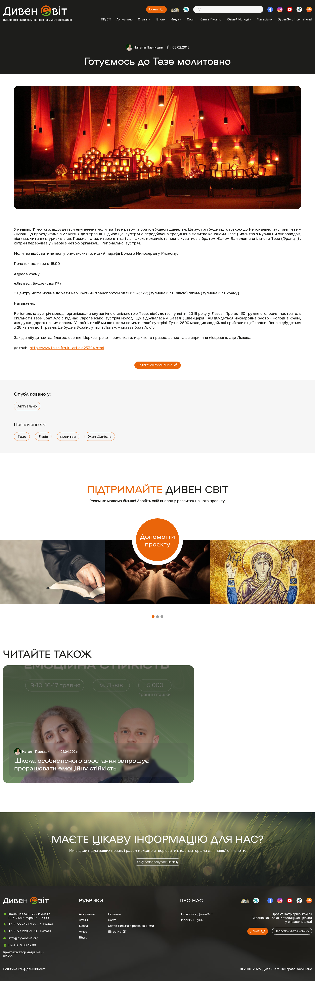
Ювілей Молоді (239, 19)
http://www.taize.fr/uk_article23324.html (67, 348)
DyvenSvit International (295, 19)
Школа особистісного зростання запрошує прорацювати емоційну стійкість (81, 763)
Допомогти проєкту (157, 539)
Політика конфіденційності (24, 969)
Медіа (176, 19)
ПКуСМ (106, 19)
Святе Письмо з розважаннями (131, 926)
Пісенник (114, 914)
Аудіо (83, 931)
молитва (68, 436)
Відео (83, 937)
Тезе (21, 436)
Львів (43, 436)
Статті (144, 19)
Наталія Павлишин (148, 47)
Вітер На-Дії (117, 931)
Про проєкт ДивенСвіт (196, 914)
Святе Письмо (210, 19)
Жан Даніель (99, 436)
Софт (191, 19)
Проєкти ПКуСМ (192, 920)
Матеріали (264, 19)
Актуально (125, 19)
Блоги (160, 19)
